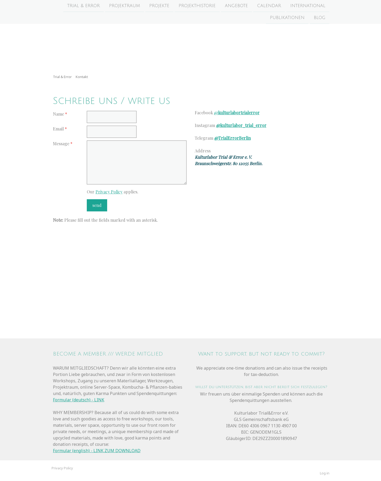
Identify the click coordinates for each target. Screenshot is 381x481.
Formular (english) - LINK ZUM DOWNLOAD (96, 450)
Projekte (159, 5)
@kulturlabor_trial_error (241, 125)
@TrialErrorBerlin (232, 138)
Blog (319, 18)
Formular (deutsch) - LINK (78, 400)
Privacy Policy (109, 191)
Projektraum (124, 5)
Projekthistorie (197, 5)
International (307, 5)
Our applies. (112, 191)
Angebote (236, 5)
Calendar (269, 5)
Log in (324, 473)
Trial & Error (83, 5)
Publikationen (287, 18)
